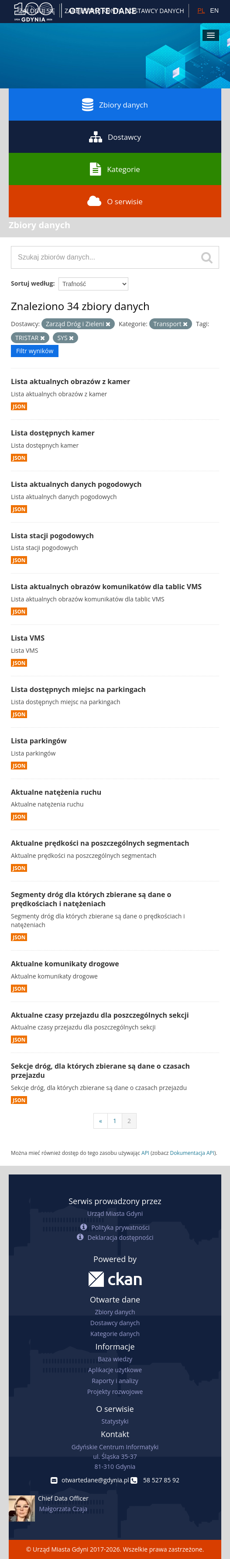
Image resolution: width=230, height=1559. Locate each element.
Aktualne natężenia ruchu (56, 792)
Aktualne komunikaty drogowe (65, 963)
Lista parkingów (39, 741)
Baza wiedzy (115, 1359)
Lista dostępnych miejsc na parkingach (78, 689)
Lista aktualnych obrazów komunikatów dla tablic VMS (106, 586)
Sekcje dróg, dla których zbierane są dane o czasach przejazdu (100, 1070)
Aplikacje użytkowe (115, 1370)
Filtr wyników (34, 351)
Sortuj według (32, 283)
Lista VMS (28, 638)
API (145, 1152)
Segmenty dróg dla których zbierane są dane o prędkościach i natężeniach (91, 899)
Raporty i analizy (115, 1381)
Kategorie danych (115, 1334)
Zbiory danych (115, 104)
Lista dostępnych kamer (53, 433)
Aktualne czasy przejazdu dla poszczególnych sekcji (100, 1015)
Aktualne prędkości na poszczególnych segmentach (100, 843)
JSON (19, 406)
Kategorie (115, 168)
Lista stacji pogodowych (52, 535)
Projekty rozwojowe (115, 1391)
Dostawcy (115, 136)
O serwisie (115, 201)
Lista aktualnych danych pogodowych (76, 484)
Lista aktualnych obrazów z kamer (70, 381)
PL (201, 10)
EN (214, 10)
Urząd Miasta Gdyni (115, 1213)
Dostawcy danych (115, 1323)
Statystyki (114, 1421)
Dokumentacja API (192, 1152)
